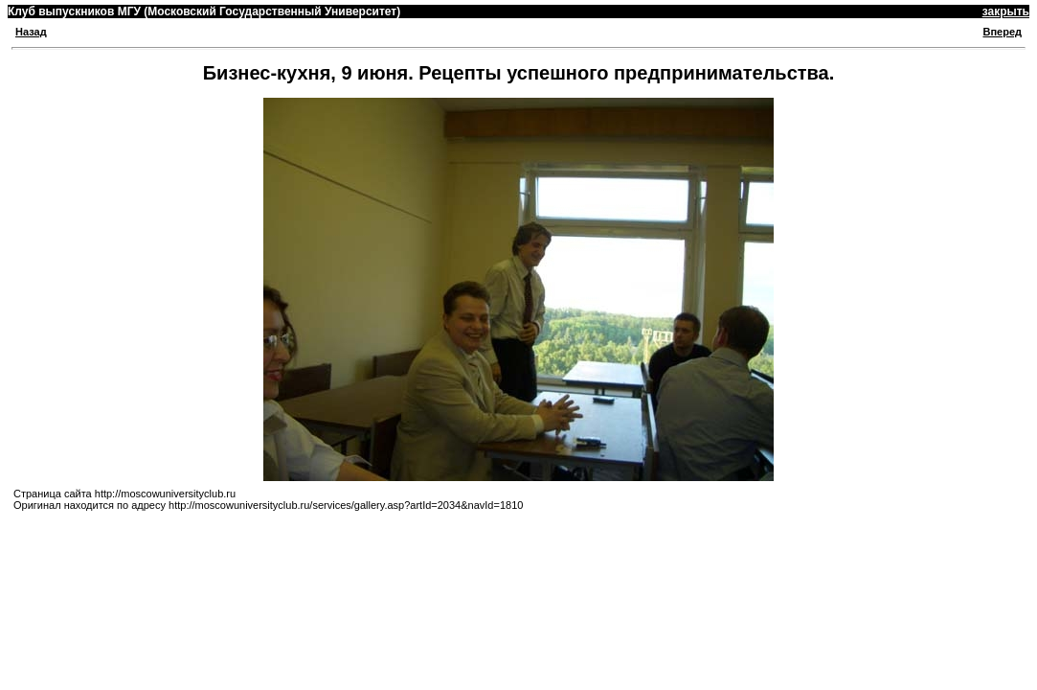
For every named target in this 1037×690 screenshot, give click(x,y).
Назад (31, 31)
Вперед (1002, 31)
